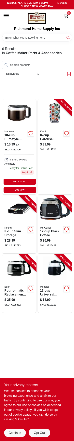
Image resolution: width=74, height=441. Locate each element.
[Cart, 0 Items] (66, 16)
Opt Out (39, 433)
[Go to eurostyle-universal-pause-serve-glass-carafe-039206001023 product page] (19, 146)
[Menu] (6, 15)
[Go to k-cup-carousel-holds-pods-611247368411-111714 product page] (55, 146)
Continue (14, 433)
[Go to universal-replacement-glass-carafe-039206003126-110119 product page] (55, 284)
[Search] (68, 37)
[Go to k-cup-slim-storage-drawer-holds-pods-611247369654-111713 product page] (19, 225)
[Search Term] (37, 38)
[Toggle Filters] (69, 74)
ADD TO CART (20, 182)
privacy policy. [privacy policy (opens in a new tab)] (22, 409)
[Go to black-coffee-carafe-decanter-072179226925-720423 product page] (55, 225)
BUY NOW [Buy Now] (19, 190)
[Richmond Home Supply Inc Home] (37, 18)
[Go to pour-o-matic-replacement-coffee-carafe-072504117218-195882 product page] (19, 284)
